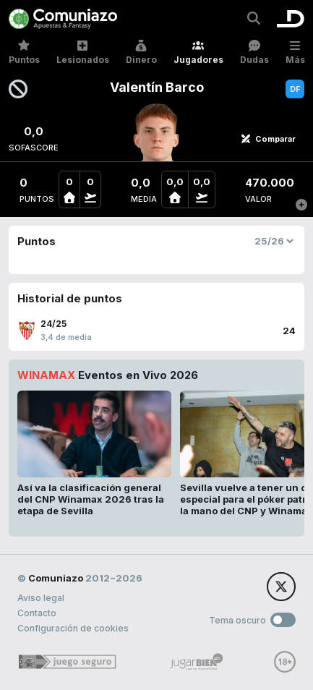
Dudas (254, 52)
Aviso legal (40, 597)
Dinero (141, 52)
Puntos (24, 52)
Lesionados (82, 52)
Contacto (36, 613)
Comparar (268, 139)
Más (295, 52)
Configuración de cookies (73, 628)
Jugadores (198, 52)
